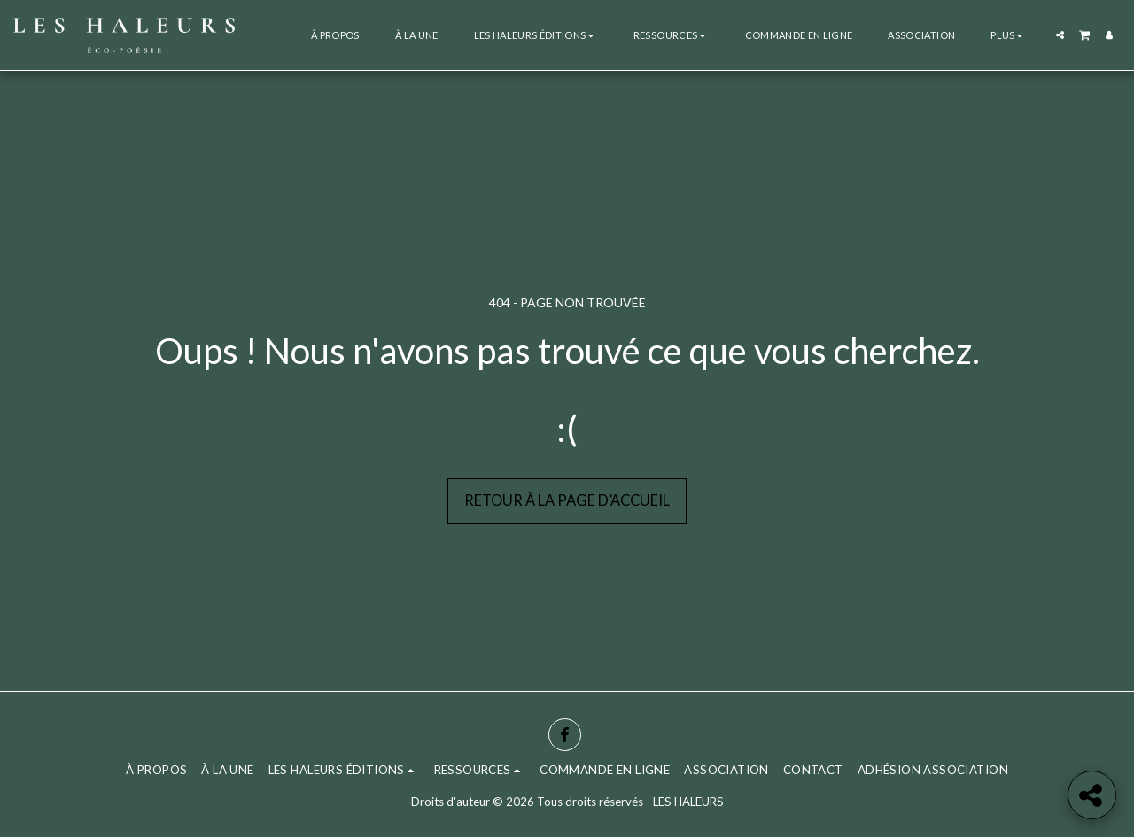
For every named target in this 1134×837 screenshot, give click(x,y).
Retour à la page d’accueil (567, 500)
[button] (536, 35)
